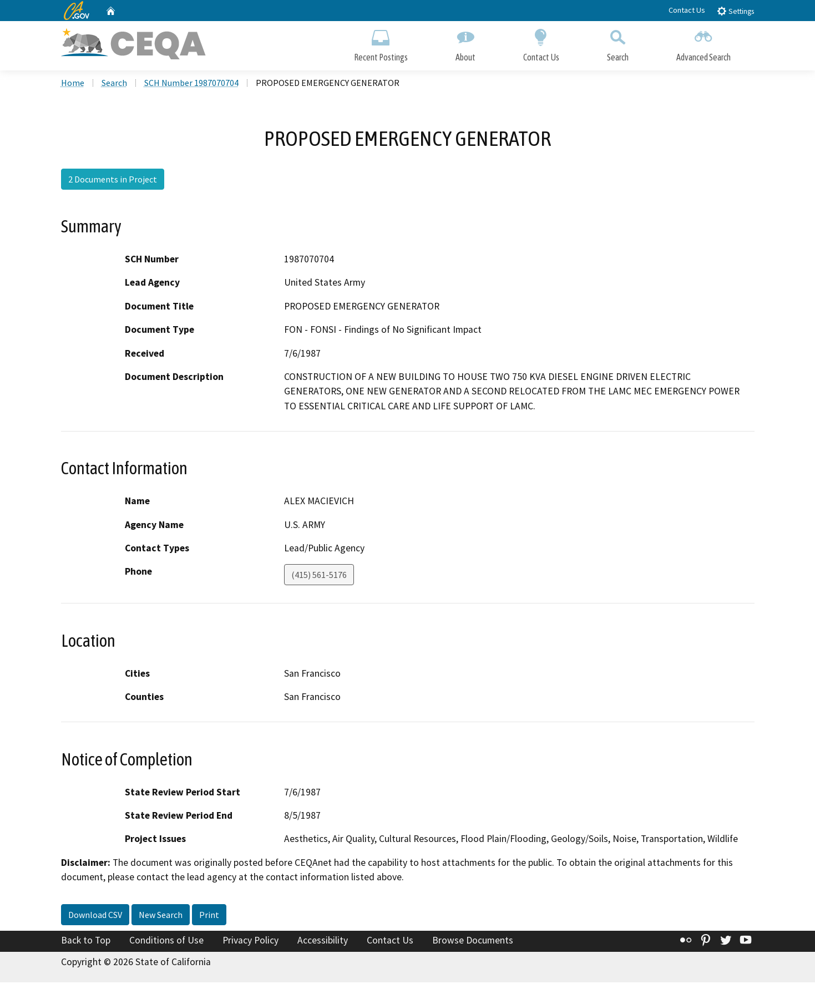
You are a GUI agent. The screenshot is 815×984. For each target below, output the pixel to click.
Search (618, 43)
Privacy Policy (250, 941)
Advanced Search (703, 43)
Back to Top (85, 941)
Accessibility (322, 941)
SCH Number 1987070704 (191, 83)
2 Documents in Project (112, 180)
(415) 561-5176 (319, 576)
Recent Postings (381, 43)
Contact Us (687, 10)
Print (209, 915)
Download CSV (95, 915)
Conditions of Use (166, 941)
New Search (161, 915)
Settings (735, 11)
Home (72, 83)
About (465, 43)
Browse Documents (472, 941)
